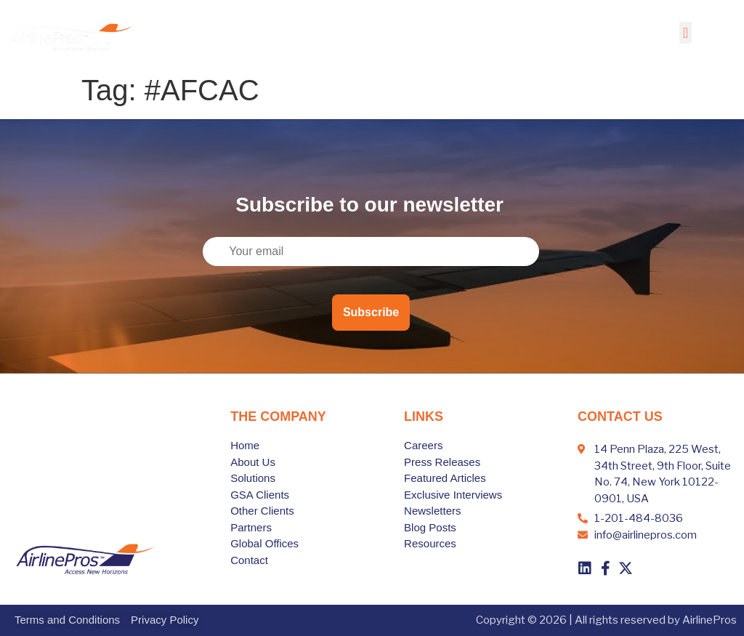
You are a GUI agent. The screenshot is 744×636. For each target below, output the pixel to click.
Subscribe (371, 312)
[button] (685, 33)
